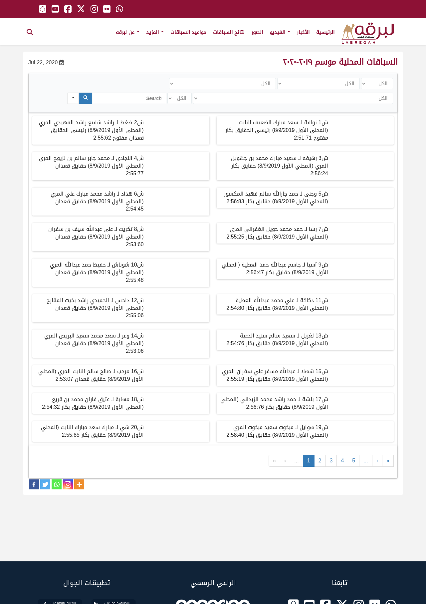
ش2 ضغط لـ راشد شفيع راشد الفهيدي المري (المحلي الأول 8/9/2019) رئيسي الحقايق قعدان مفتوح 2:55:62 (91, 130)
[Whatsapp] (57, 484)
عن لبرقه (127, 32)
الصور (257, 32)
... (296, 460)
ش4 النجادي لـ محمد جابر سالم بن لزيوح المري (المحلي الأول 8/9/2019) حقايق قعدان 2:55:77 (91, 166)
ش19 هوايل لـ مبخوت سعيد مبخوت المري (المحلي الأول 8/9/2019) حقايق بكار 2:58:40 (277, 431)
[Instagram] (68, 484)
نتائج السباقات (229, 32)
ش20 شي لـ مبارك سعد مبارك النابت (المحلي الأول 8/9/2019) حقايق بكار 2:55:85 (92, 431)
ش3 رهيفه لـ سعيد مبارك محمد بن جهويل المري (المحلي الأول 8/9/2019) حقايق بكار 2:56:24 (279, 166)
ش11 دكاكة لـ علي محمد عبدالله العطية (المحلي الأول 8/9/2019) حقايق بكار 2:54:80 (277, 304)
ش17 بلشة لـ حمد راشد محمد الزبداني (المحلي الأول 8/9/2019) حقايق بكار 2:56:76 (274, 403)
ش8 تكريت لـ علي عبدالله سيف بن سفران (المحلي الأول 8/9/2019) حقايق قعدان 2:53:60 (96, 237)
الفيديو (280, 32)
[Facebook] (34, 484)
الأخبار (303, 32)
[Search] (85, 98)
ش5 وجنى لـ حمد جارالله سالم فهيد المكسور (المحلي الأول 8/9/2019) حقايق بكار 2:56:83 (276, 198)
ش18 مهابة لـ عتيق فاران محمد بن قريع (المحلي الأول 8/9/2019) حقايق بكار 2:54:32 (92, 403)
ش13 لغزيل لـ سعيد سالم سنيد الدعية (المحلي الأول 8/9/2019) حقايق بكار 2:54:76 (277, 339)
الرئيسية (325, 32)
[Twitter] (45, 484)
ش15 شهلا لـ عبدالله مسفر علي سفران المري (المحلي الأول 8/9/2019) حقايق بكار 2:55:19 (275, 375)
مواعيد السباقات (188, 32)
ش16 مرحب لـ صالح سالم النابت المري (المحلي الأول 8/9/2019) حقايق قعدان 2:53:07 (91, 375)
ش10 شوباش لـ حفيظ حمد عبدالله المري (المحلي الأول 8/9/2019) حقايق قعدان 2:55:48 (97, 272)
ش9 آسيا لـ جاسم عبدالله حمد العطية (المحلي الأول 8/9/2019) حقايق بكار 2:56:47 (275, 269)
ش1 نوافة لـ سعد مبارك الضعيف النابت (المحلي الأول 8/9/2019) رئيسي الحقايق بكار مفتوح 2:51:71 (276, 130)
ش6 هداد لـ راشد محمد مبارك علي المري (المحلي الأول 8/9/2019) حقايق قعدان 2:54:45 (97, 201)
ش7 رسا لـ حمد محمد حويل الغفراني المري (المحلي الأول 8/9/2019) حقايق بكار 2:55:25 (277, 233)
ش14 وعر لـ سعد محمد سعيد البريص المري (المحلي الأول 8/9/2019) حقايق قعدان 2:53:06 (94, 343)
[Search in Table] (129, 98)
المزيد (155, 32)
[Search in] (73, 98)
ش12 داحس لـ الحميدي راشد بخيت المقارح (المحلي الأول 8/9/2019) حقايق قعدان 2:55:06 (95, 308)
